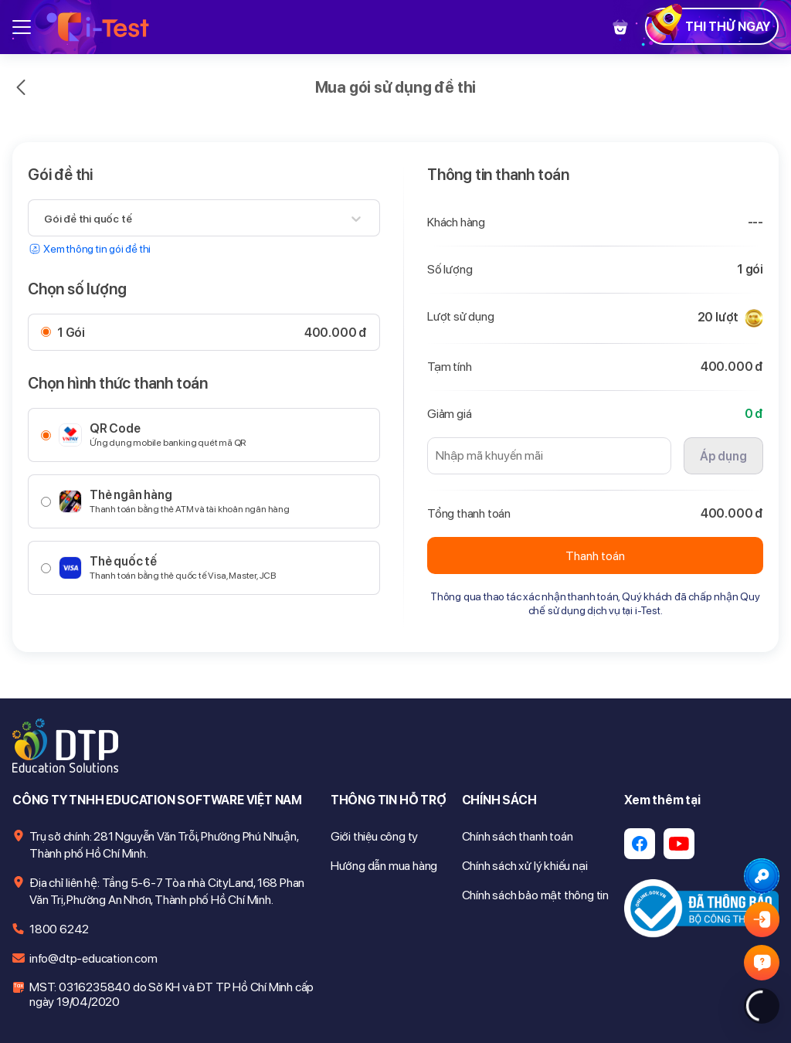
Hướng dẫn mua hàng (384, 865)
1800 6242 (59, 929)
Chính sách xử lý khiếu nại (525, 865)
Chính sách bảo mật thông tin (535, 895)
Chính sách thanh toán (517, 836)
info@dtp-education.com (93, 958)
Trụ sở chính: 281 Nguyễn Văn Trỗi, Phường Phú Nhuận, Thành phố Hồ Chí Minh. (163, 845)
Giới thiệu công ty (374, 836)
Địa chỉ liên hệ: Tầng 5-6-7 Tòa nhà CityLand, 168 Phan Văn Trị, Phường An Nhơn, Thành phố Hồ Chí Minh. (166, 891)
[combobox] (45, 218)
